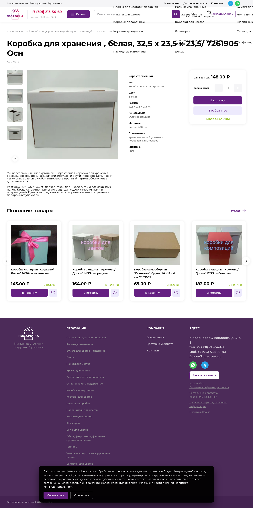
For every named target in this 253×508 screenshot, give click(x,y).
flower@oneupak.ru (205, 356)
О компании (171, 3)
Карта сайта (196, 383)
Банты (70, 357)
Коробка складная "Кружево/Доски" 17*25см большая (217, 271)
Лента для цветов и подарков (85, 377)
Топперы (71, 446)
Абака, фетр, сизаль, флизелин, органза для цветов (85, 438)
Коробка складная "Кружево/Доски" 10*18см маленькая (32, 271)
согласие (50, 483)
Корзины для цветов (79, 416)
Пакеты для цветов (78, 363)
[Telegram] (230, 3)
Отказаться (81, 495)
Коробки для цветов (79, 396)
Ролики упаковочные (79, 344)
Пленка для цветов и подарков (86, 337)
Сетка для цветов (77, 429)
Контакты (217, 3)
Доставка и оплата (195, 3)
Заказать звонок (222, 14)
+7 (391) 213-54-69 (46, 12)
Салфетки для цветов (79, 463)
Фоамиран (73, 423)
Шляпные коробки (78, 403)
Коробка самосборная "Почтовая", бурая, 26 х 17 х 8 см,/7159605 (154, 273)
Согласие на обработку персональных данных (203, 394)
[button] (15, 159)
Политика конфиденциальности (209, 387)
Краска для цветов (78, 370)
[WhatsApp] (237, 3)
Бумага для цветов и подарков (85, 350)
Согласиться (55, 495)
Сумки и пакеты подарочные (84, 383)
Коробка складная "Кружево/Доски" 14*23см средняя (93, 271)
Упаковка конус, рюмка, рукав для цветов (88, 455)
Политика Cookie (199, 411)
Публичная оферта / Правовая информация (208, 404)
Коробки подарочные (80, 390)
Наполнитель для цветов (82, 409)
